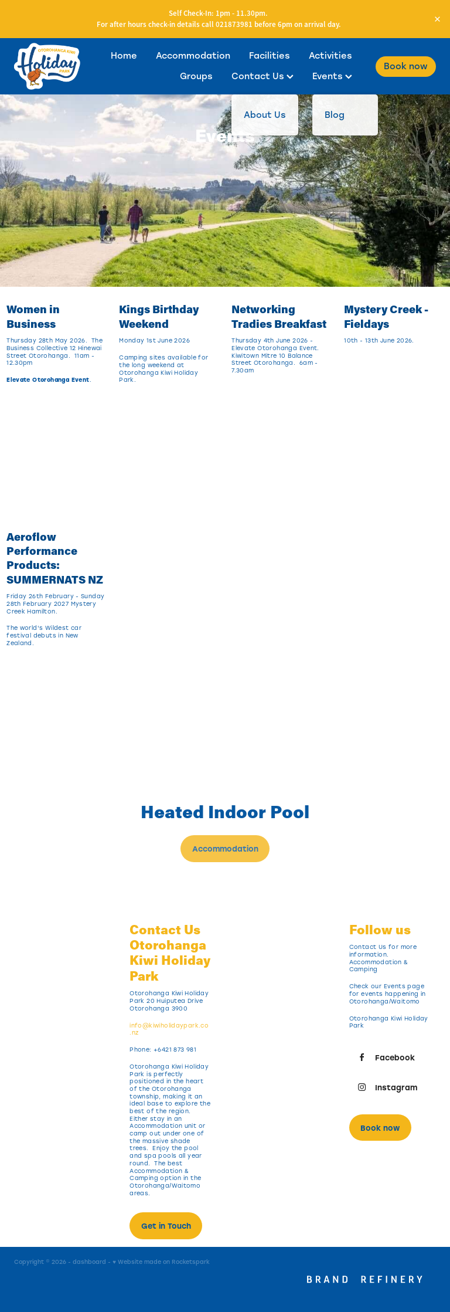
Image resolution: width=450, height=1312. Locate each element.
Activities (330, 55)
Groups (196, 76)
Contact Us (262, 76)
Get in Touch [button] (166, 1225)
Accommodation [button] (225, 848)
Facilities (269, 55)
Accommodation (193, 55)
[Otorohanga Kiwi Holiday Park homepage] (56, 66)
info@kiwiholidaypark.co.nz (169, 1029)
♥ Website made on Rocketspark (161, 1262)
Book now (406, 66)
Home (124, 55)
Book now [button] (380, 1128)
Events (332, 76)
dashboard (89, 1262)
